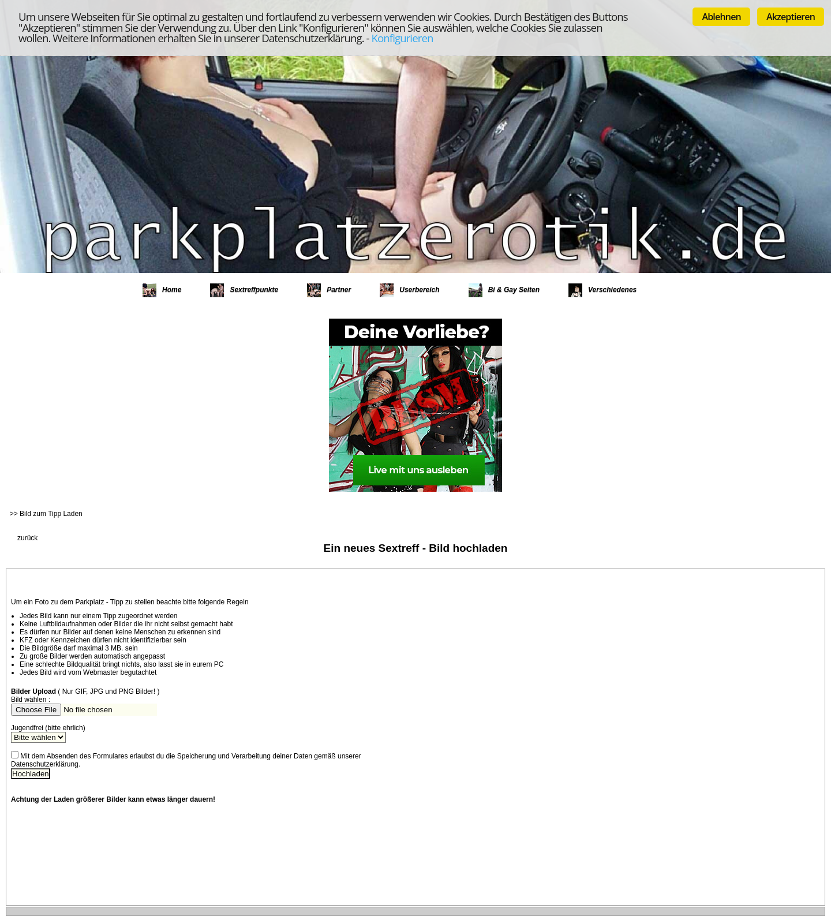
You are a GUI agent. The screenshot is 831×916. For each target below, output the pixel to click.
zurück (27, 538)
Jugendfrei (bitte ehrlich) (48, 728)
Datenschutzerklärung (44, 764)
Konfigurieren (402, 38)
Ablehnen (721, 16)
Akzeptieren (790, 16)
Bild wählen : (30, 700)
